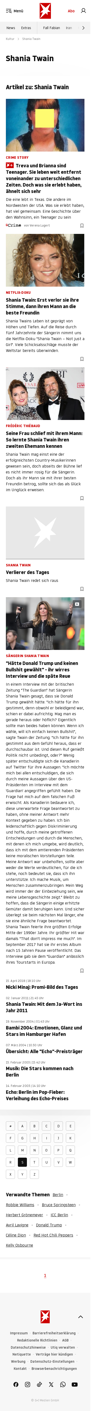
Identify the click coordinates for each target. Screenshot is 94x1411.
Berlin (58, 1194)
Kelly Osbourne (19, 1245)
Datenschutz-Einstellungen (52, 1361)
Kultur (10, 39)
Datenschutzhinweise (28, 1347)
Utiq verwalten (63, 1347)
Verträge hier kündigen (54, 1354)
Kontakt (20, 1369)
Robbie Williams (20, 1204)
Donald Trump (49, 1224)
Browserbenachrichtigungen (54, 1369)
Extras (26, 28)
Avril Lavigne (17, 1224)
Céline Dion (16, 1235)
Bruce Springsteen (59, 1204)
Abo (71, 10)
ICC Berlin (59, 1214)
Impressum (19, 1333)
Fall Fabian (51, 28)
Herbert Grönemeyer (24, 1214)
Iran (69, 28)
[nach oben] (80, 1317)
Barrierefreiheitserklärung (54, 1333)
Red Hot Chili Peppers (53, 1235)
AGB (65, 1340)
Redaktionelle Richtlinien (37, 1340)
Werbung (18, 1361)
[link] (83, 11)
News (10, 28)
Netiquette (21, 1354)
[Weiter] (83, 28)
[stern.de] (45, 11)
